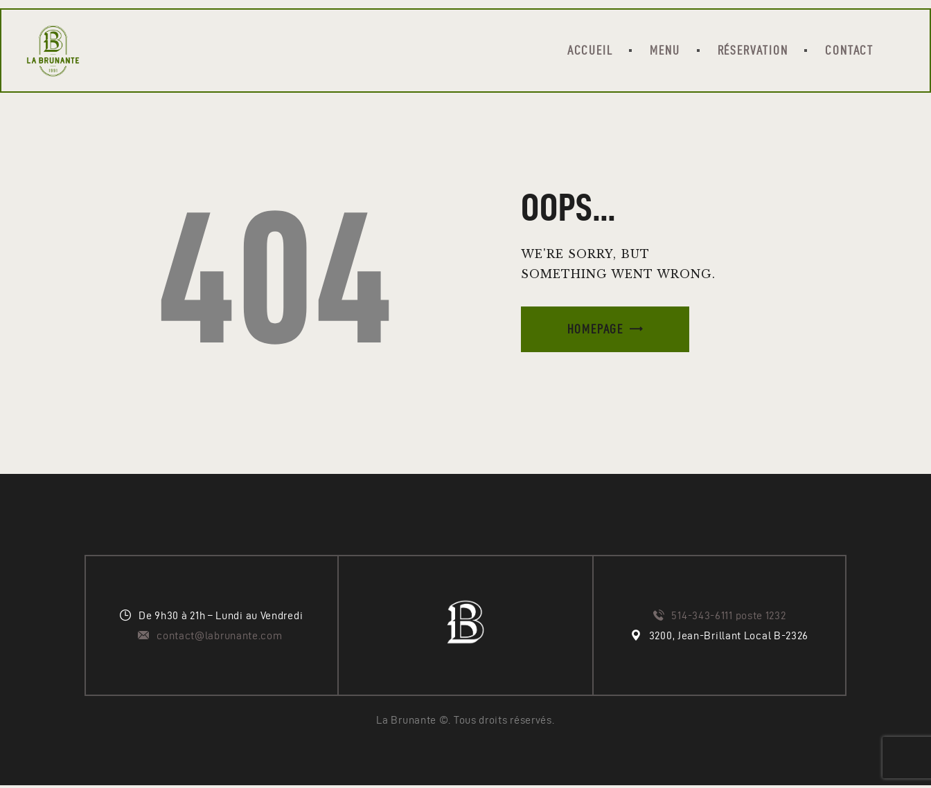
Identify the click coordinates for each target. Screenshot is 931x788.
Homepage (595, 331)
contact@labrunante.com (221, 638)
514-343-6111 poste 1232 (728, 618)
